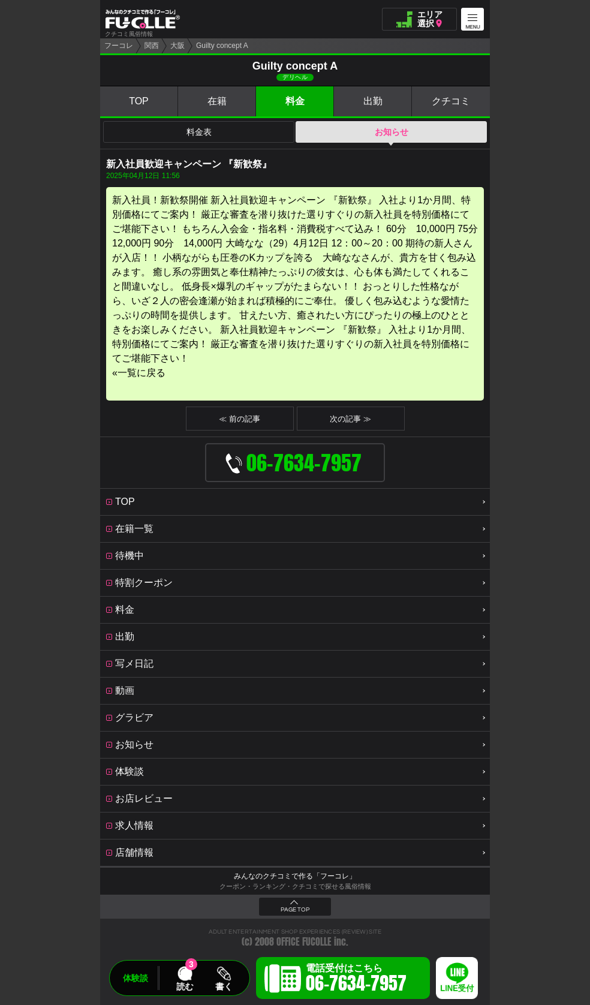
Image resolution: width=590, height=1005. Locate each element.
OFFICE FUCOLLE (304, 942)
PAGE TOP (295, 910)
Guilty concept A (222, 45)
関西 (152, 45)
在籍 (217, 101)
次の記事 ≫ (350, 418)
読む (184, 986)
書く (223, 986)
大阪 (177, 45)
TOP (139, 101)
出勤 (373, 101)
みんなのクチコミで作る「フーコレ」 (295, 876)
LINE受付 (457, 988)
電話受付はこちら (356, 980)
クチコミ (451, 101)
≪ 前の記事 (239, 418)
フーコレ (118, 45)
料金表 (199, 132)
